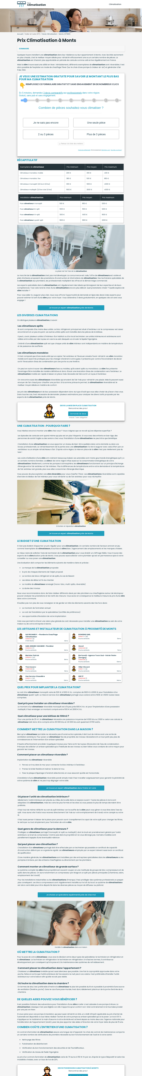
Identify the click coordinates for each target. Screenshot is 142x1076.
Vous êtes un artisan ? (116, 153)
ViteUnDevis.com (105, 153)
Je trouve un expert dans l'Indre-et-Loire (71, 791)
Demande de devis (78, 417)
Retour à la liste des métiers (71, 147)
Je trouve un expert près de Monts (71, 311)
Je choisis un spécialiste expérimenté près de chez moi (71, 898)
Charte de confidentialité (84, 153)
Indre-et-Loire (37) (32, 34)
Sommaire (24, 48)
